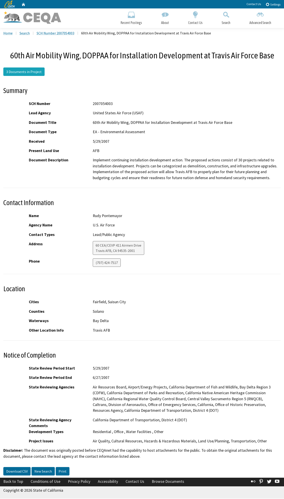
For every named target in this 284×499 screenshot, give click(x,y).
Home (8, 33)
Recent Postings (131, 17)
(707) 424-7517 (107, 263)
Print (63, 472)
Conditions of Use (45, 482)
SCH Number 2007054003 (55, 33)
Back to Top (13, 482)
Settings (273, 4)
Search (226, 17)
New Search (43, 472)
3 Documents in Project (24, 72)
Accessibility (108, 482)
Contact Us (254, 4)
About (165, 17)
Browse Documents (168, 482)
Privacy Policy (79, 482)
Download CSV (17, 472)
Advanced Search (260, 17)
